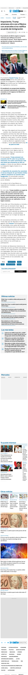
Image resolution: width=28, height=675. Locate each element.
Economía (14, 14)
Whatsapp (18, 642)
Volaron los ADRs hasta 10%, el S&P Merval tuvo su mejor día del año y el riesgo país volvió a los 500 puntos (15, 334)
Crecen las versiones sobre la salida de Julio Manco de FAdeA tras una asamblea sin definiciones (13, 311)
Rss (22, 661)
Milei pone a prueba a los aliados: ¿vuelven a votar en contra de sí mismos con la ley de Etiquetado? (14, 339)
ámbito (2, 17)
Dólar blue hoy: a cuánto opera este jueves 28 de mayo (14, 305)
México (19, 261)
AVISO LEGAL (4, 668)
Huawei (11, 223)
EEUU (2, 264)
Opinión (19, 652)
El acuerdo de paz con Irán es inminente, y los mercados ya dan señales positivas (13, 316)
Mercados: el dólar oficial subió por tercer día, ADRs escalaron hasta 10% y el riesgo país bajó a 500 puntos (16, 345)
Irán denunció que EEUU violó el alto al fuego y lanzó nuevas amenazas (6, 476)
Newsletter (25, 14)
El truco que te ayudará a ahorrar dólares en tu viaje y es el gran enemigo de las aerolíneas (14, 539)
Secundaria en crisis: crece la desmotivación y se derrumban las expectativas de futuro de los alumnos (12, 322)
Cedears (25, 377)
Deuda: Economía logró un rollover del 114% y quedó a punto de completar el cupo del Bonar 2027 (15, 350)
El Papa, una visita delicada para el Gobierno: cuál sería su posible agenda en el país (25, 454)
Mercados (4, 652)
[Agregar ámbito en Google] (11, 32)
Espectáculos (5, 661)
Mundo (19, 654)
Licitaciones (11, 670)
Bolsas (9, 377)
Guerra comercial (11, 264)
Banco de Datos (20, 649)
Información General (7, 659)
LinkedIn (11, 642)
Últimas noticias (13, 647)
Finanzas (22, 14)
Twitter (2, 642)
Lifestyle (4, 654)
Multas (3, 670)
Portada (3, 647)
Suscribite (20, 271)
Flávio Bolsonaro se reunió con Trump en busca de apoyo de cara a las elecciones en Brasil (6, 458)
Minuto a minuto (5, 559)
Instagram (8, 642)
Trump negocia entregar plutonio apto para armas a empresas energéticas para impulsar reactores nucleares (17, 102)
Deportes (4, 656)
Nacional (11, 654)
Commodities (17, 377)
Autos (18, 659)
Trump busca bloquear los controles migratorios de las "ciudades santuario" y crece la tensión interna (17, 107)
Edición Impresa (13, 656)
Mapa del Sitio (5, 663)
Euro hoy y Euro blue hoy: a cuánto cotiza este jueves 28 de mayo (23, 506)
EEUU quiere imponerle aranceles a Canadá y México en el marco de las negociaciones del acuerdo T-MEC (14, 51)
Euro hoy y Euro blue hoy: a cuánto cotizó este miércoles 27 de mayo (13, 570)
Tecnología (15, 661)
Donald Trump (14, 18)
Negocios (12, 652)
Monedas (3, 377)
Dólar (7, 14)
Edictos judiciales (15, 668)
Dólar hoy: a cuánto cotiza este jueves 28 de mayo (13, 300)
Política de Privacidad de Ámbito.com (11, 665)
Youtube (14, 642)
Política (11, 649)
